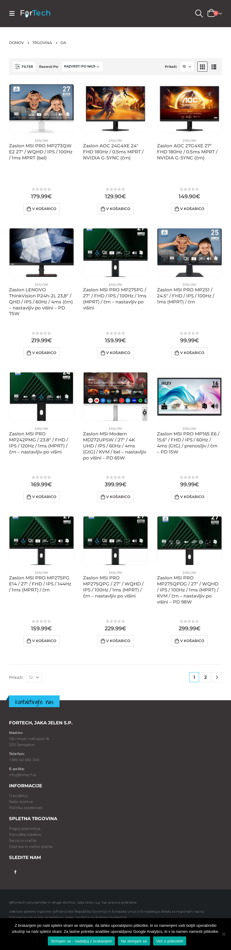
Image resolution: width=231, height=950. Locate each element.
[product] (41, 108)
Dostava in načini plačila (31, 846)
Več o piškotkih (169, 941)
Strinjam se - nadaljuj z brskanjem (81, 941)
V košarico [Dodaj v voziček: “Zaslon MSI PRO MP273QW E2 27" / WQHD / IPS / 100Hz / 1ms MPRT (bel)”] (44, 208)
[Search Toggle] (198, 13)
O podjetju (18, 795)
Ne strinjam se (134, 941)
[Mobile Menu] (14, 13)
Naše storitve (21, 801)
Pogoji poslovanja (24, 828)
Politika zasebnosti (26, 807)
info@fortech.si (22, 775)
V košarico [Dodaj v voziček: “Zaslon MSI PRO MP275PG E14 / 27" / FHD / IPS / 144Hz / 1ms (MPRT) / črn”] (44, 640)
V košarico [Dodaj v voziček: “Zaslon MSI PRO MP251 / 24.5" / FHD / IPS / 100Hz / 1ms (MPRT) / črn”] (192, 352)
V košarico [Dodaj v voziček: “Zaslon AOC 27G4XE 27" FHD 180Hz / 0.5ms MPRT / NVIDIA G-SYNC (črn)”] (192, 208)
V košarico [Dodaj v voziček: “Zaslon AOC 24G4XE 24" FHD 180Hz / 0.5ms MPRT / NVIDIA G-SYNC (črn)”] (118, 208)
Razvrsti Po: (48, 66)
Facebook (15, 871)
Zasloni (41, 141)
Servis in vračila (22, 840)
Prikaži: (171, 66)
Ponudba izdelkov (25, 834)
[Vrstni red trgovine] (82, 66)
